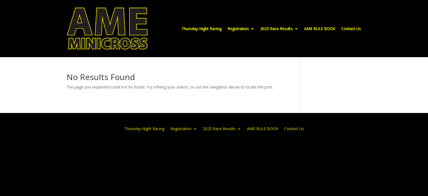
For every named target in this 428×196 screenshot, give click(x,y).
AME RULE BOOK (319, 28)
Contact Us (351, 28)
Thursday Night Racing (201, 28)
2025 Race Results (276, 28)
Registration (238, 28)
